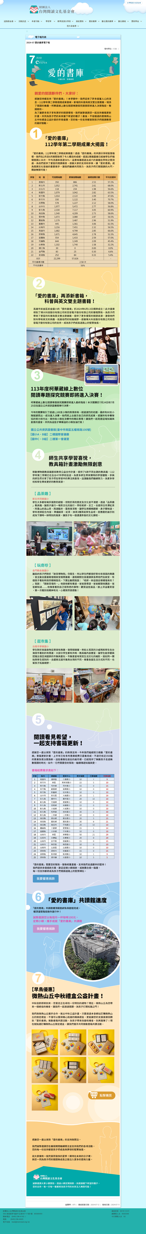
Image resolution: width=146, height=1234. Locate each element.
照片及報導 (71, 26)
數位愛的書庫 (107, 21)
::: (27, 31)
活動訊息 (22, 21)
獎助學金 (135, 21)
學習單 (48, 21)
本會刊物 (35, 21)
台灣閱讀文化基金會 (134, 3)
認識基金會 (8, 21)
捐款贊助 (80, 21)
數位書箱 (122, 21)
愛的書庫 (93, 21)
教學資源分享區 (64, 21)
